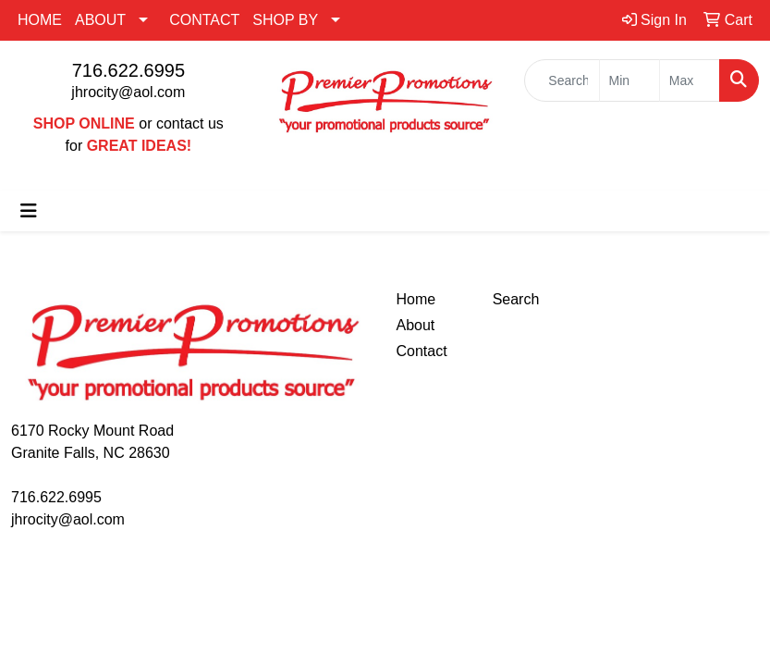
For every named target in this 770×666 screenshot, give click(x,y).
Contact (422, 351)
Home (416, 299)
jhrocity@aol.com (128, 92)
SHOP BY (285, 20)
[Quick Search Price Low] (629, 80)
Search (516, 299)
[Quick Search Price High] (689, 80)
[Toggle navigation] (28, 211)
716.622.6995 (128, 70)
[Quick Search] (561, 80)
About (416, 325)
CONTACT (204, 20)
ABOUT (100, 20)
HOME (40, 20)
